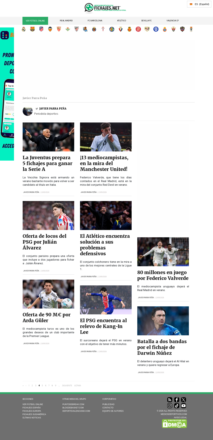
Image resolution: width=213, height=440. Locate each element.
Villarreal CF (94, 29)
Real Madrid (66, 20)
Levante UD (182, 29)
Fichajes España (31, 408)
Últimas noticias (31, 418)
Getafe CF (111, 29)
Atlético (121, 20)
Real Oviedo (191, 29)
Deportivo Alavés (156, 29)
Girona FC (138, 29)
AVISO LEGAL (180, 417)
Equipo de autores (112, 411)
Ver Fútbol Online (35, 21)
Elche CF (173, 29)
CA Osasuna (120, 29)
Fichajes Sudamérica (34, 414)
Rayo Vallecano (147, 29)
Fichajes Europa (31, 411)
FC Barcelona (95, 20)
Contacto (107, 408)
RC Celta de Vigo (103, 29)
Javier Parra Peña (52, 108)
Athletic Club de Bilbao (76, 29)
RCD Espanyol (164, 29)
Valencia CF (173, 20)
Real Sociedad (85, 29)
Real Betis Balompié (67, 29)
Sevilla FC (146, 20)
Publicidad (108, 404)
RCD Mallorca (129, 29)
